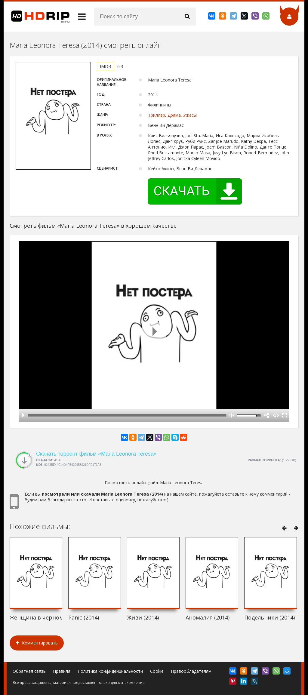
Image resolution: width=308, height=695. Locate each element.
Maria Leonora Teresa (182, 482)
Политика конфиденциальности (110, 671)
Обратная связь (29, 671)
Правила (61, 671)
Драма (174, 115)
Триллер (156, 115)
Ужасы (190, 115)
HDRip (37, 17)
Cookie (157, 671)
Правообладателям (191, 671)
